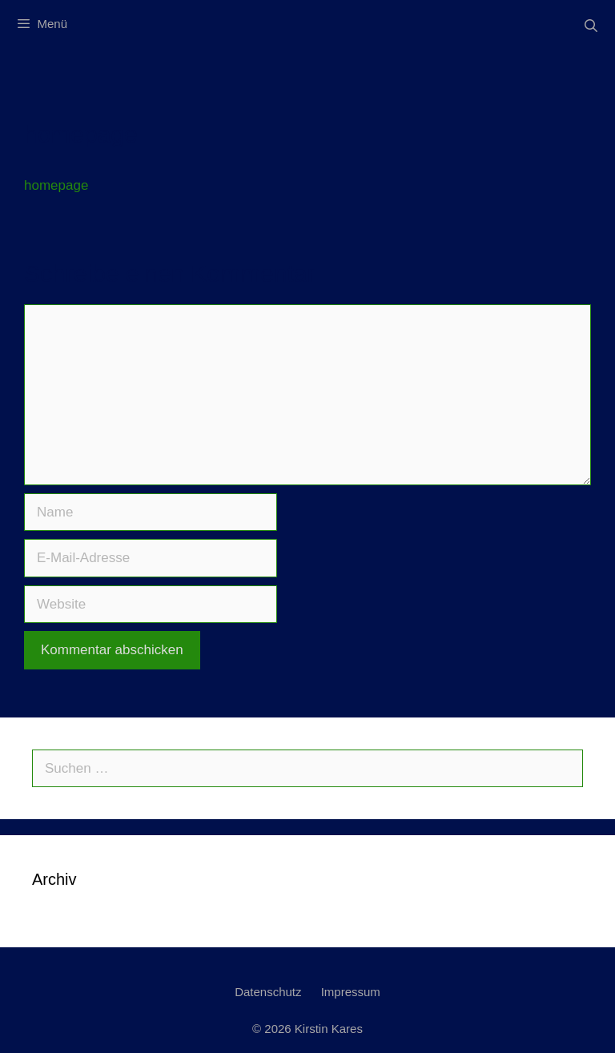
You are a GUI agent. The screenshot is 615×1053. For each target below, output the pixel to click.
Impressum (350, 992)
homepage (56, 185)
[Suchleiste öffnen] (590, 26)
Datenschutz (268, 992)
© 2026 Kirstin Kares (307, 1028)
